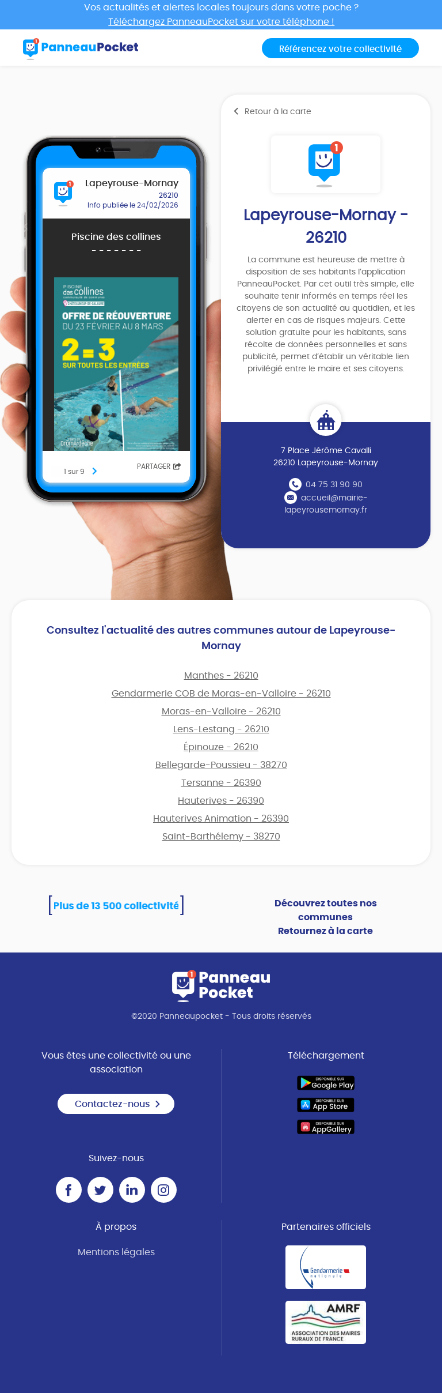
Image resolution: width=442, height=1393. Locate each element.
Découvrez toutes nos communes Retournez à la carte (326, 917)
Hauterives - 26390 (221, 800)
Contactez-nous (118, 1104)
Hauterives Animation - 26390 (221, 818)
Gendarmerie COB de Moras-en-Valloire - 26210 (221, 693)
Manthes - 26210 (221, 675)
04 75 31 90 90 (334, 485)
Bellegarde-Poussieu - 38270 (221, 765)
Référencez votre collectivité (340, 49)
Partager (159, 466)
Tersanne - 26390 (221, 783)
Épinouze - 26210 (221, 747)
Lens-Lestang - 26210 (221, 729)
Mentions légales (116, 1252)
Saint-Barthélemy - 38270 (221, 836)
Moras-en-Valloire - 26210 (221, 711)
